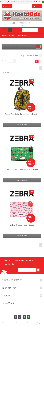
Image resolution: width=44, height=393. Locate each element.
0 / (7, 6)
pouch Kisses (22, 225)
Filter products (12, 47)
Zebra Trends (22, 35)
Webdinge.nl (38, 323)
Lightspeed (22, 323)
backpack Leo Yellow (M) (22, 114)
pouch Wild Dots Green (22, 169)
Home (4, 35)
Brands (11, 35)
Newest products (32, 56)
